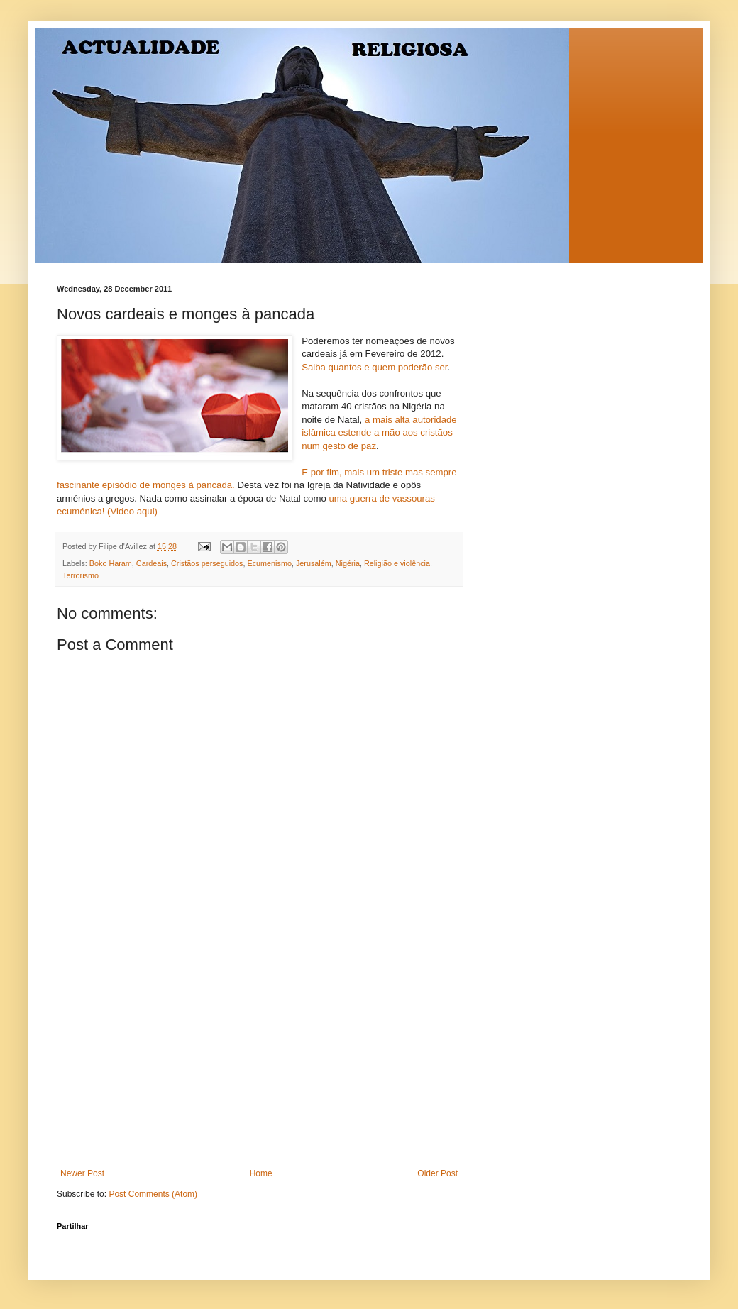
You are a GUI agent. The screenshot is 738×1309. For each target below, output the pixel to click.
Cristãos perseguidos (207, 563)
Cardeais (151, 563)
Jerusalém (313, 563)
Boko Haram (110, 563)
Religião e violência (397, 563)
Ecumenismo (269, 563)
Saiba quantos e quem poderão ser (374, 367)
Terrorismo (80, 575)
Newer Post (82, 1173)
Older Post (437, 1173)
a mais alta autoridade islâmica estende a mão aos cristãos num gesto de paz (379, 432)
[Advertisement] (259, 1062)
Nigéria (348, 563)
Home (261, 1173)
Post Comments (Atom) (153, 1194)
